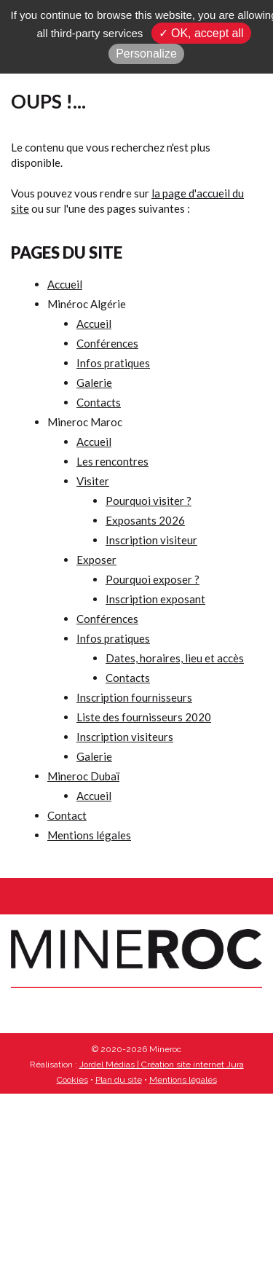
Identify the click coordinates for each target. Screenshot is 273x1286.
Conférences (107, 343)
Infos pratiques (113, 362)
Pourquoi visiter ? (148, 500)
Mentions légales (89, 835)
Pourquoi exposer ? (152, 579)
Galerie (94, 382)
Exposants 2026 (145, 520)
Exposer (96, 559)
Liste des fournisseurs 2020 (143, 717)
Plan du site (118, 1080)
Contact (67, 815)
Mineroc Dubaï (83, 776)
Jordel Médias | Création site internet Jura (161, 1064)
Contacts (98, 402)
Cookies (72, 1080)
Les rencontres (112, 461)
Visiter (92, 480)
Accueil (64, 284)
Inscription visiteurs (124, 736)
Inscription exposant (155, 598)
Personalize (146, 53)
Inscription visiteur (151, 539)
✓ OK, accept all (201, 33)
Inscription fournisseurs (134, 697)
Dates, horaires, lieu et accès (175, 657)
